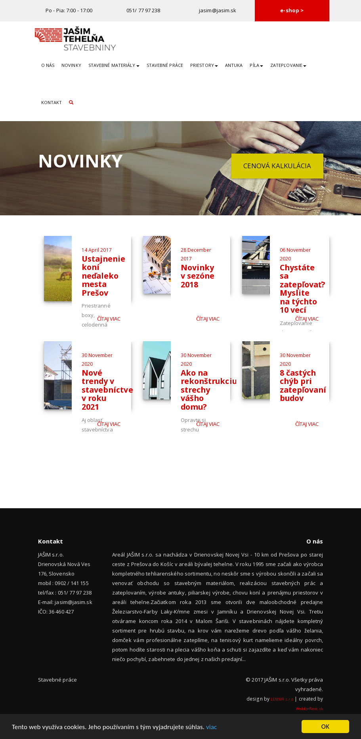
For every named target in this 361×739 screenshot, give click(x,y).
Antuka (234, 65)
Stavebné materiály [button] (113, 65)
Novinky (71, 65)
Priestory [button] (204, 65)
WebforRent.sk (309, 708)
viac (211, 727)
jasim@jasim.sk (217, 10)
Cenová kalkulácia (277, 165)
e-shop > (292, 10)
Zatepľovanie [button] (288, 65)
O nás (48, 65)
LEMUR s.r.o (282, 699)
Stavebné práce (165, 65)
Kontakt (51, 102)
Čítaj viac (109, 318)
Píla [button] (256, 65)
